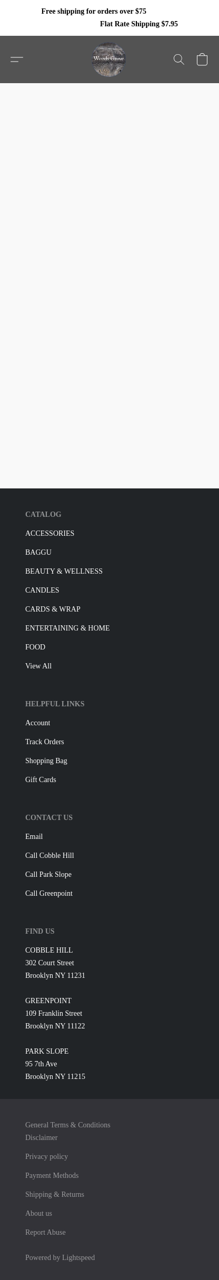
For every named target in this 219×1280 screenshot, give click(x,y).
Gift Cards (40, 780)
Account (37, 723)
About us (38, 1213)
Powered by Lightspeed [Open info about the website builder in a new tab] (60, 1258)
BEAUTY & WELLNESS (64, 571)
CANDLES (42, 590)
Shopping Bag (46, 761)
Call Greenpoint (49, 893)
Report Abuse (45, 1232)
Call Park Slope (48, 874)
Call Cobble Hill (49, 855)
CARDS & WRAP (53, 609)
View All (38, 666)
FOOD (35, 647)
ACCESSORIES (49, 533)
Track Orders (44, 742)
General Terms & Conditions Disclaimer (68, 1131)
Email (34, 837)
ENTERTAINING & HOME (67, 628)
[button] (110, 59)
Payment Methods (52, 1175)
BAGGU (38, 552)
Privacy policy (46, 1157)
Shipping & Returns (54, 1194)
